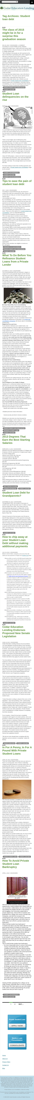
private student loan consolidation (20, 80)
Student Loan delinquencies (12, 176)
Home (4, 1055)
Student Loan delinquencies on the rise (15, 96)
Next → (21, 1004)
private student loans (10, 856)
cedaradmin (13, 45)
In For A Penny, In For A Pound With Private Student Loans (17, 750)
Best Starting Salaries (10, 486)
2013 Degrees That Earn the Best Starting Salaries (16, 439)
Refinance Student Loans (11, 430)
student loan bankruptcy (11, 172)
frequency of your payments (12, 246)
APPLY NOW (17, 1026)
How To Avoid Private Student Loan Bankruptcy (15, 863)
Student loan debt (9, 89)
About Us (5, 1058)
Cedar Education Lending (17, 8)
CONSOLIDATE (17, 1045)
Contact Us (5, 1065)
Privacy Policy (6, 1062)
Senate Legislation (9, 743)
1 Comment (21, 45)
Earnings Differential (10, 488)
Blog (4, 27)
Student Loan (25, 555)
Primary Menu (32, 2)
